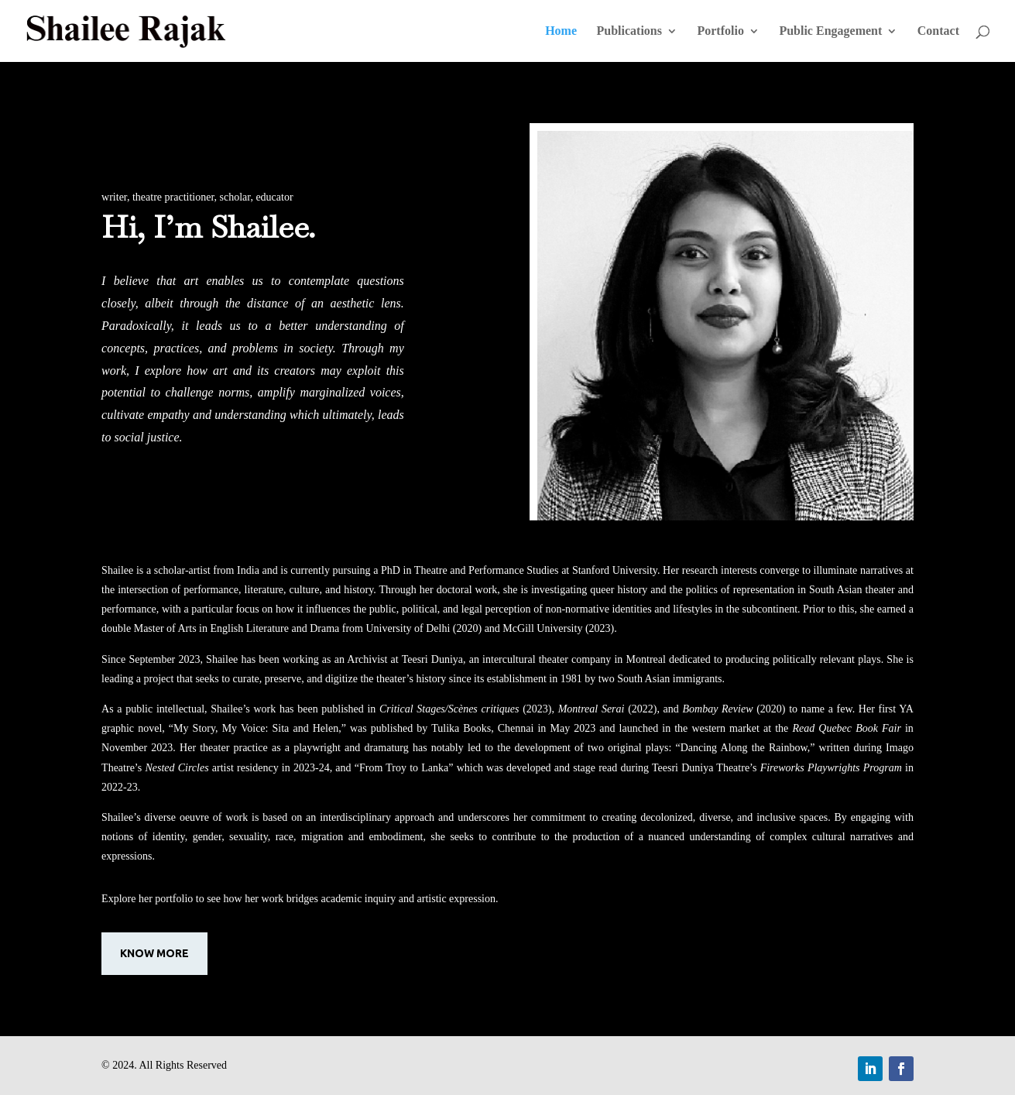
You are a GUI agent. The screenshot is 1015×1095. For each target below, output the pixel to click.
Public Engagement (830, 31)
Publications (629, 31)
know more (154, 953)
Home (561, 31)
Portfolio (720, 31)
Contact (938, 31)
